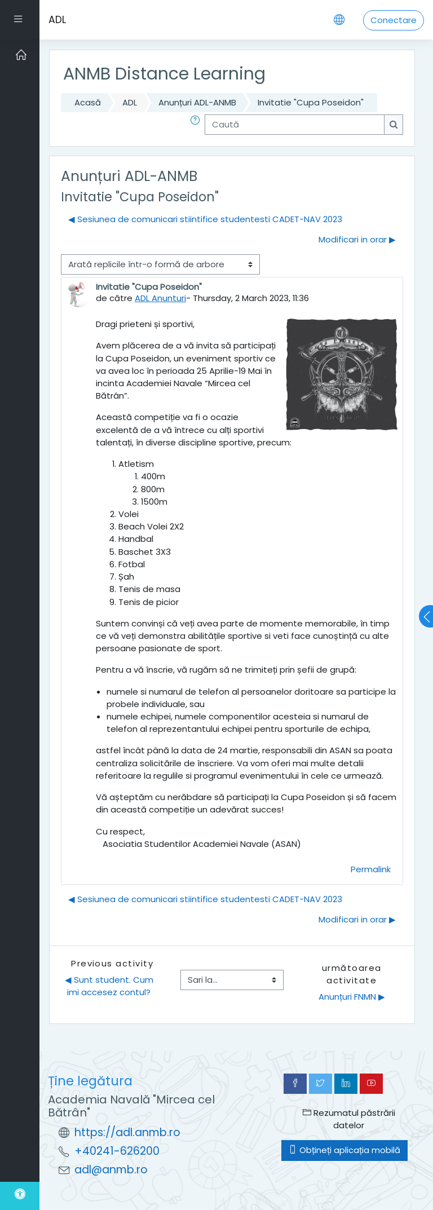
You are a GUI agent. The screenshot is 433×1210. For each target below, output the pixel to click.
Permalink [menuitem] (371, 869)
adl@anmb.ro (111, 1169)
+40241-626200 (117, 1151)
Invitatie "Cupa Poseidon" (311, 102)
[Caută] (295, 124)
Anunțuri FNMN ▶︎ (352, 997)
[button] (197, 124)
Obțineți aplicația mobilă (344, 1150)
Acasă (87, 102)
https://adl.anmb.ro (127, 1132)
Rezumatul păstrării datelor (349, 1119)
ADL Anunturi (160, 298)
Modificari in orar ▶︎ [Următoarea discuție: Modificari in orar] (357, 239)
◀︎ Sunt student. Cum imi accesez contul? (110, 986)
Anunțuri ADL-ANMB (197, 102)
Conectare (393, 20)
